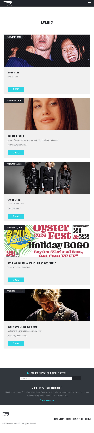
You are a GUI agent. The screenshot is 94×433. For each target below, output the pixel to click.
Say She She (14, 199)
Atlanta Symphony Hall (17, 145)
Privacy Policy (77, 419)
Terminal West (14, 208)
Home (56, 419)
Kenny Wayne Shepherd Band (23, 326)
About (61, 419)
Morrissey (13, 72)
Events (68, 419)
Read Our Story (47, 400)
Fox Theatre (13, 76)
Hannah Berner (16, 136)
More (16, 89)
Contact (88, 419)
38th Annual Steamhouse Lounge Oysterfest (32, 263)
